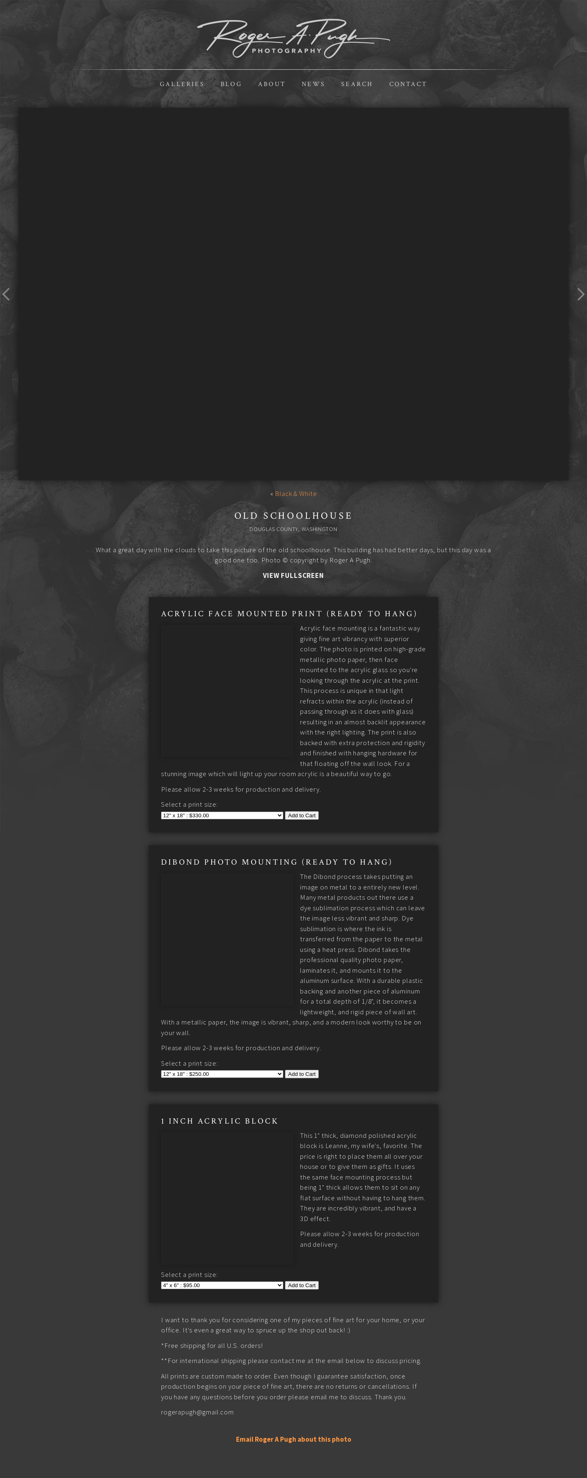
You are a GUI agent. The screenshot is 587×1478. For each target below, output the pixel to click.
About (272, 84)
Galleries (182, 84)
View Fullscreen (293, 575)
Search (357, 84)
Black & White (296, 493)
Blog (231, 84)
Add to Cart (302, 795)
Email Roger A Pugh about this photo (293, 1372)
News (313, 84)
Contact (408, 84)
